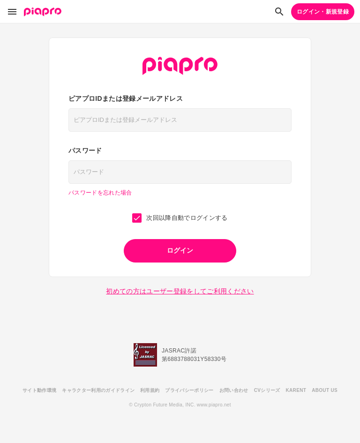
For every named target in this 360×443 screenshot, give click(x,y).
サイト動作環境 (39, 390)
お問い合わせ (233, 390)
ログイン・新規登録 (323, 11)
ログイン (180, 250)
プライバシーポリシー (189, 390)
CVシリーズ (267, 390)
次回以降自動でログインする (179, 218)
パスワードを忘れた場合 (100, 192)
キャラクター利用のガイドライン (98, 390)
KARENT (296, 390)
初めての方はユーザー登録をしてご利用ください (180, 291)
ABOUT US (325, 390)
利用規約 (149, 390)
